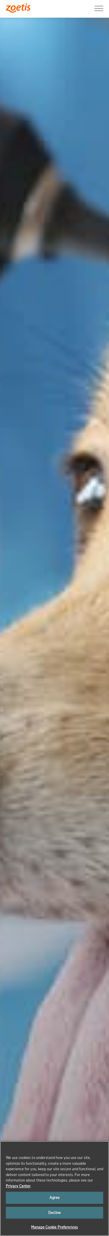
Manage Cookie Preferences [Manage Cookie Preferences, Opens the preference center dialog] (54, 1227)
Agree (54, 1197)
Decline (54, 1213)
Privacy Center (18, 1186)
